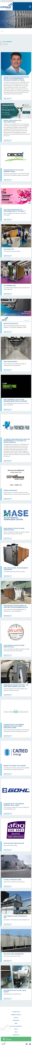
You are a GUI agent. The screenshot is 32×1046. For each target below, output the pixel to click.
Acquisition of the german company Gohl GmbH (14, 804)
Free (15, 1039)
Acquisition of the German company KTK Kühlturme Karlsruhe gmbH (14, 726)
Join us (16, 1029)
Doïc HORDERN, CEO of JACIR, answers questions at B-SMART (15, 400)
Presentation (16, 1020)
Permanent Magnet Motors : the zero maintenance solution (16, 685)
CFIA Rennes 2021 (10, 285)
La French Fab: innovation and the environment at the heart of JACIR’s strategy (17, 441)
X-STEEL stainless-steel (12, 879)
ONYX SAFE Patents (10, 361)
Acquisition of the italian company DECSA (13, 170)
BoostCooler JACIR (11, 323)
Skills (16, 1023)
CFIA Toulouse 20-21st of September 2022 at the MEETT (14, 210)
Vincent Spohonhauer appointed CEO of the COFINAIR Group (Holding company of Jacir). (16, 78)
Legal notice (16, 1034)
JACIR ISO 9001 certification (14, 843)
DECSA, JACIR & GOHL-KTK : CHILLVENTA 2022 (13, 121)
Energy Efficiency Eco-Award (15, 765)
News (16, 1032)
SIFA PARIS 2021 (9, 249)
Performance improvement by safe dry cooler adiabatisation (16, 606)
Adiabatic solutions (16, 1014)
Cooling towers (16, 1011)
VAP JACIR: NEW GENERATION (13, 954)
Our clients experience (16, 1026)
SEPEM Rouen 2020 (10, 490)
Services (16, 1017)
